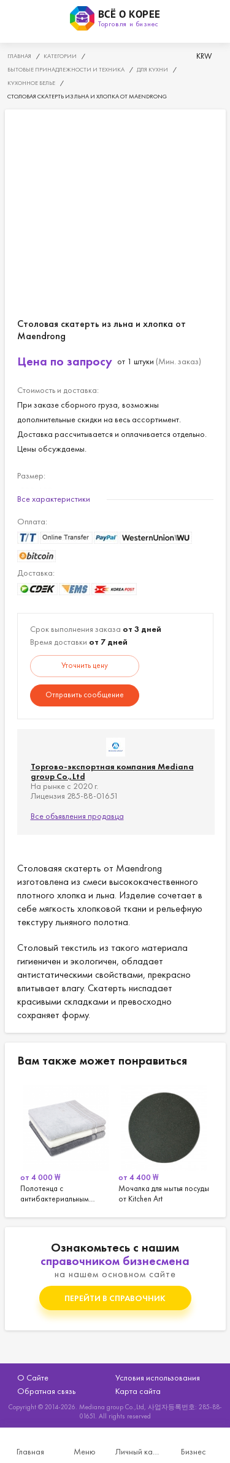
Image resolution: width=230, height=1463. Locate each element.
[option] (66, 1142)
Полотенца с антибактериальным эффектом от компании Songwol (66, 1142)
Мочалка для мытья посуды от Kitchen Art (164, 1142)
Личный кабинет (139, 1451)
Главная (30, 1451)
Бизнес (193, 1451)
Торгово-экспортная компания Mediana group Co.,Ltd (112, 771)
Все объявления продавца (77, 815)
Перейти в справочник (115, 1298)
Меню (85, 1451)
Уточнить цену (84, 665)
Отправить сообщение (84, 694)
